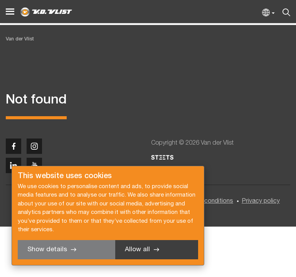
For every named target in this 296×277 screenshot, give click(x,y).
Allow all (137, 249)
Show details (47, 249)
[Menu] (10, 11)
